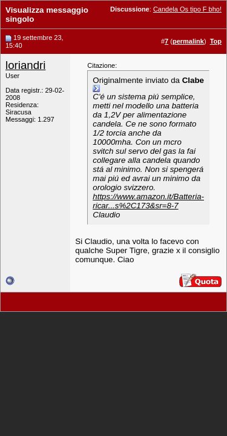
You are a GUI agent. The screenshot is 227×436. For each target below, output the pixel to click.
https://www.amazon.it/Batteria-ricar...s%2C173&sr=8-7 (148, 201)
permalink (188, 41)
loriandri (25, 65)
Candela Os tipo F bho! (187, 9)
